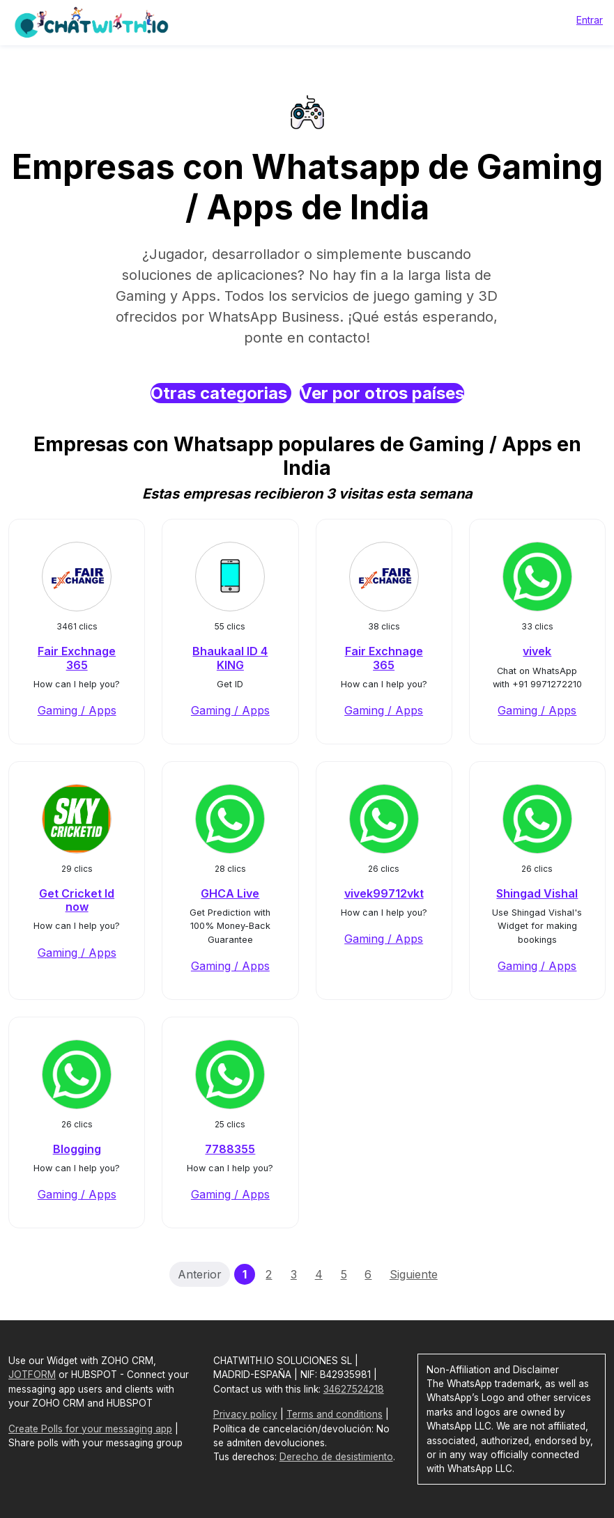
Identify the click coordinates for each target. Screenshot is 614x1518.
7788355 (230, 1149)
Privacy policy (245, 1414)
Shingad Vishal (537, 893)
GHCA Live (230, 893)
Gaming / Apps (77, 710)
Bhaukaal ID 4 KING (230, 657)
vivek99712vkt (384, 893)
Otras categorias (221, 393)
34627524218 (353, 1389)
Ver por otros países (382, 393)
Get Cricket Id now (76, 900)
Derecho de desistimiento (336, 1456)
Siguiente (414, 1274)
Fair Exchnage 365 (77, 657)
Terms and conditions (334, 1414)
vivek (537, 651)
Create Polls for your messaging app (90, 1428)
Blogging (77, 1149)
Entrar (589, 20)
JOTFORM (32, 1374)
